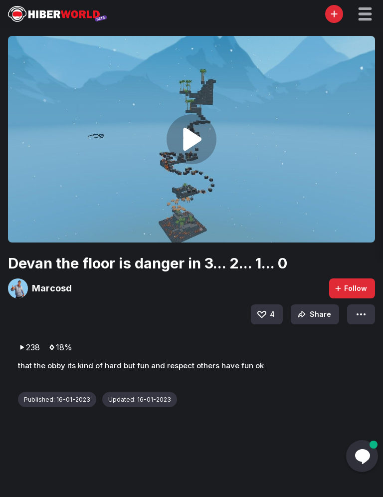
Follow (350, 288)
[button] (365, 14)
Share (313, 314)
